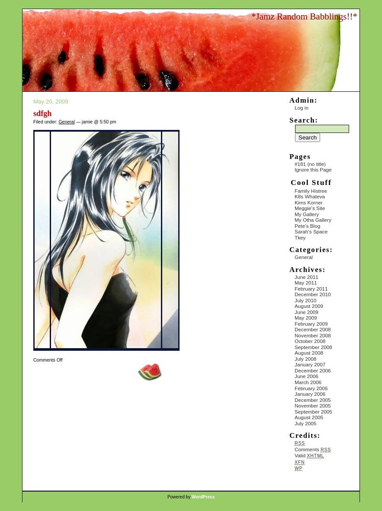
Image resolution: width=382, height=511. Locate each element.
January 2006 (310, 394)
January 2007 (310, 364)
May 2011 (306, 282)
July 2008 (305, 359)
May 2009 (306, 317)
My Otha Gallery (313, 220)
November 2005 (313, 405)
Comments (313, 449)
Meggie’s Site (310, 208)
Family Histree (311, 191)
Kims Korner (309, 202)
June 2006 (306, 376)
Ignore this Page (313, 169)
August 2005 (309, 417)
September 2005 (313, 411)
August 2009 (309, 306)
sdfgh (42, 113)
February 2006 (311, 388)
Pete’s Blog (307, 226)
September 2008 (313, 347)
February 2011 (311, 288)
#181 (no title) (310, 164)
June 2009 (306, 312)
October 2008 (310, 341)
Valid (309, 455)
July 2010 (305, 300)
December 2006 (313, 370)
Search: (303, 120)
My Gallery (307, 214)
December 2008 (313, 329)
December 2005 (313, 400)
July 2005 (305, 423)
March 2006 (308, 382)
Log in (301, 107)
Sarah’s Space (311, 231)
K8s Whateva (310, 196)
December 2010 (313, 294)
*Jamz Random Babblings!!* (304, 16)
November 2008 (313, 335)
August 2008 (309, 353)
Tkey (300, 237)
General (66, 121)
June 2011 (306, 277)
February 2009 (311, 324)
